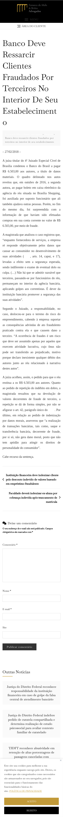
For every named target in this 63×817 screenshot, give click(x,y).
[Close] (60, 760)
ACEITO (31, 801)
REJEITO (32, 810)
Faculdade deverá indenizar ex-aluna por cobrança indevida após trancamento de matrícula (33, 498)
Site (5, 627)
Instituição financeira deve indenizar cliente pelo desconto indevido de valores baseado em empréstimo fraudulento (32, 479)
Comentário (10, 544)
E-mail (7, 609)
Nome (7, 590)
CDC (27, 256)
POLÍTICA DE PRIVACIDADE (25, 790)
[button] (31, 19)
